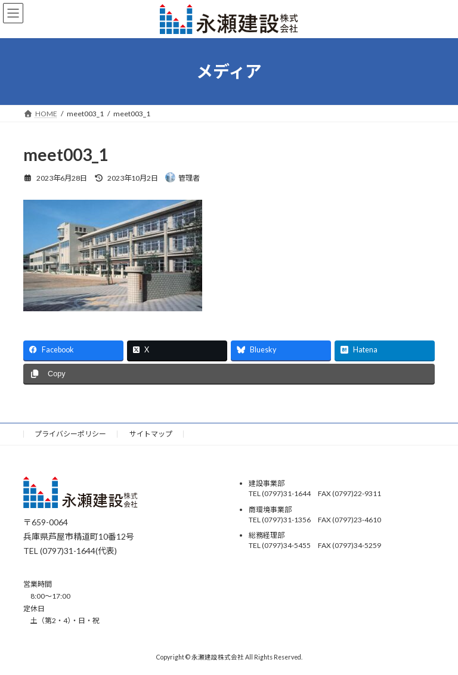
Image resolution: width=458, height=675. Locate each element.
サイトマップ (150, 433)
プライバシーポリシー (70, 433)
